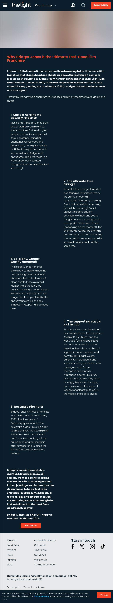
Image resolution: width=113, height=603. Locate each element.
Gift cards (39, 545)
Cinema (11, 540)
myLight (11, 550)
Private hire (40, 550)
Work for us (40, 559)
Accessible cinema (45, 540)
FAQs (10, 555)
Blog (9, 564)
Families (11, 559)
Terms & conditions (34, 587)
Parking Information (45, 564)
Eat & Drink (13, 545)
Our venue (40, 555)
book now (31, 525)
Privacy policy (14, 587)
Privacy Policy (41, 596)
